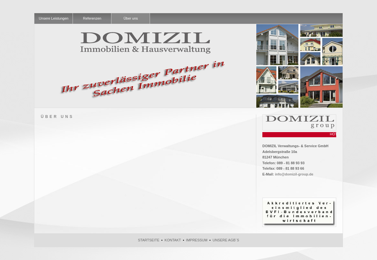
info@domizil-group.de (294, 174)
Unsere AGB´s (226, 240)
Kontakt (172, 240)
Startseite (148, 240)
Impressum (196, 240)
